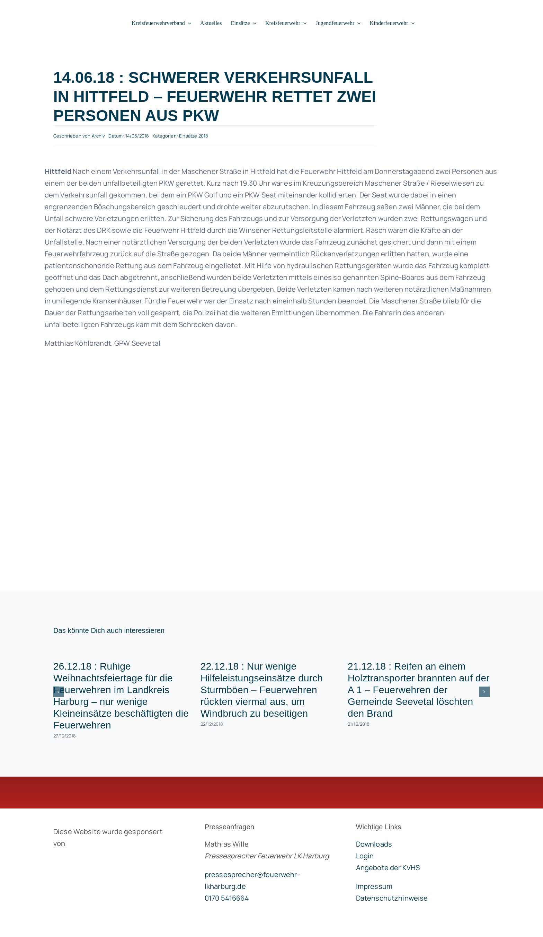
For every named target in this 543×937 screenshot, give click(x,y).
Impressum (374, 886)
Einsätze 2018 (193, 136)
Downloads (374, 844)
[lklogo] (56, 9)
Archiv (98, 136)
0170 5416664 (227, 898)
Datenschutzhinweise (392, 898)
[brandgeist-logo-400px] (105, 859)
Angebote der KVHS (388, 867)
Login (365, 855)
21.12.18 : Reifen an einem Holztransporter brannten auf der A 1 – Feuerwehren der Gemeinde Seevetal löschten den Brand (419, 690)
